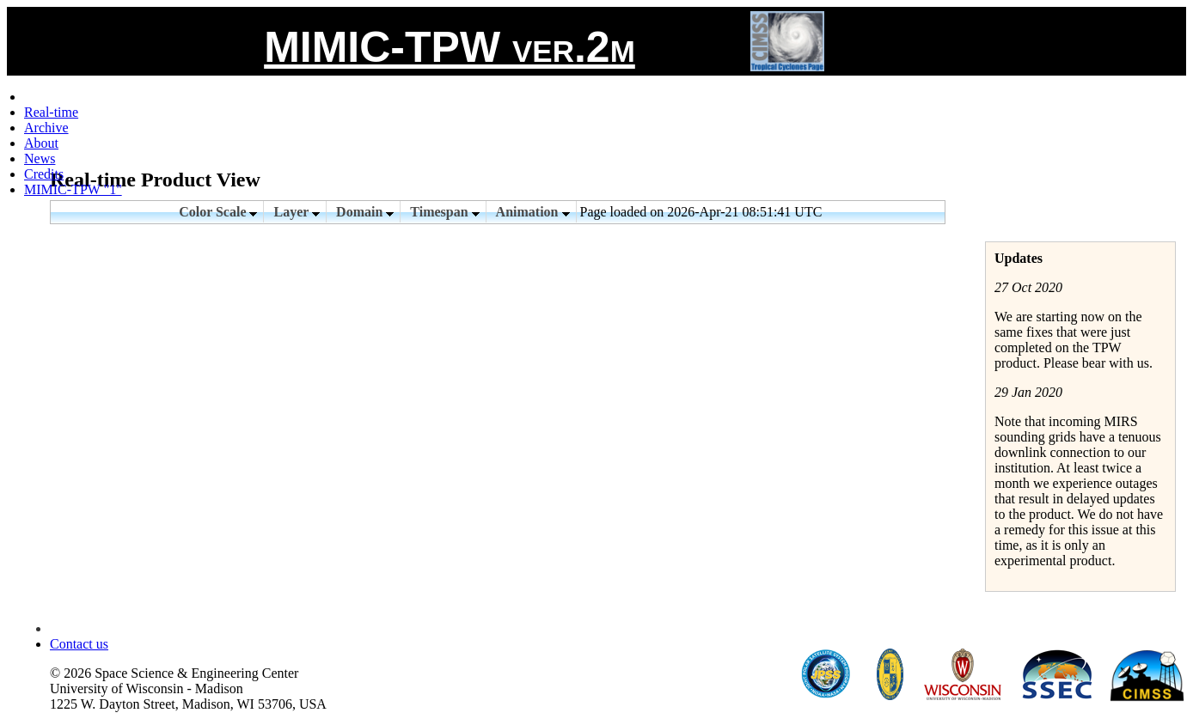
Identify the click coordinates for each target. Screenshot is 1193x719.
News (39, 158)
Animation (533, 211)
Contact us (79, 644)
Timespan (444, 211)
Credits (44, 174)
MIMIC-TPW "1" (73, 189)
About (41, 143)
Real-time (51, 112)
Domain (365, 211)
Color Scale (218, 211)
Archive (46, 127)
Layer (296, 211)
